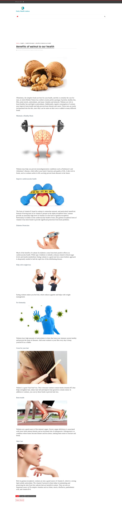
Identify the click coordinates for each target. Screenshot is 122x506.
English (22, 43)
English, (32, 50)
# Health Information (30, 496)
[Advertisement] (46, 31)
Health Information (30, 43)
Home (17, 43)
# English (22, 496)
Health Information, (38, 50)
